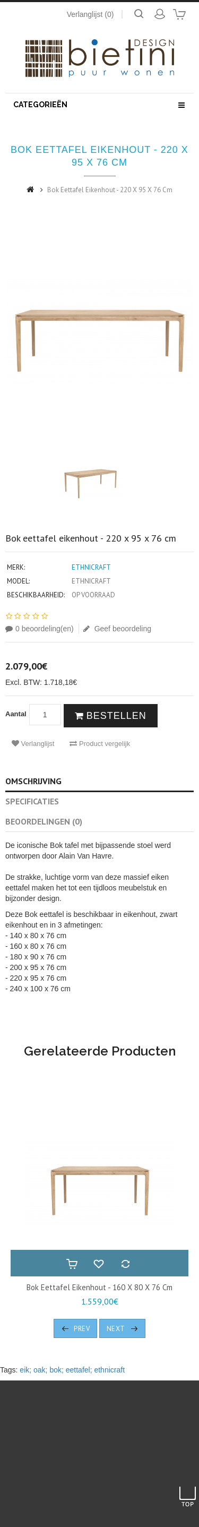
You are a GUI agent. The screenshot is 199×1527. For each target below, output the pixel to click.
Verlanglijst (33, 744)
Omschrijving (33, 781)
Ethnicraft (91, 567)
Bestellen (110, 715)
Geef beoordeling (117, 628)
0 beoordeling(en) (39, 628)
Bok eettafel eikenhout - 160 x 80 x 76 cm (99, 1287)
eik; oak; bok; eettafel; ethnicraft (72, 1370)
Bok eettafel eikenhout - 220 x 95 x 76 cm (109, 189)
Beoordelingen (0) (43, 821)
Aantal (16, 714)
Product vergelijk (100, 744)
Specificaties (32, 801)
